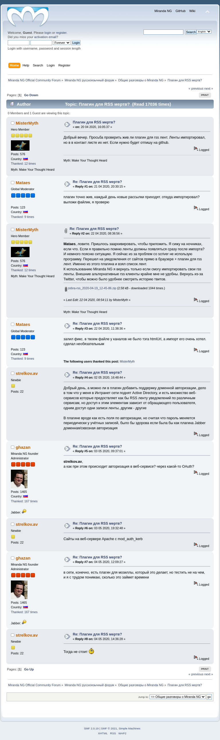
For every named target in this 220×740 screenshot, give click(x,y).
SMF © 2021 (109, 728)
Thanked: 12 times (23, 163)
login (47, 32)
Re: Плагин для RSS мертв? (97, 182)
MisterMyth (27, 123)
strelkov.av (27, 373)
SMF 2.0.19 (91, 728)
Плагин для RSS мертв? (94, 122)
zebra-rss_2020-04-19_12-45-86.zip (90, 288)
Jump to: (143, 696)
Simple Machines (129, 728)
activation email (45, 37)
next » (208, 88)
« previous (195, 88)
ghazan (23, 447)
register (61, 32)
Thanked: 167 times (24, 501)
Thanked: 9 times (22, 217)
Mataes (23, 182)
